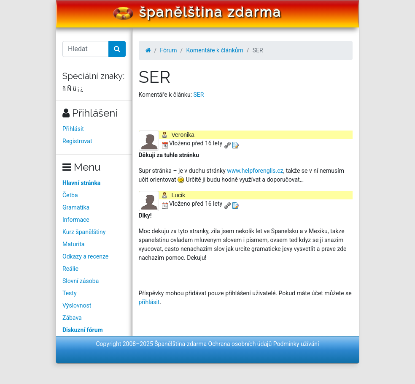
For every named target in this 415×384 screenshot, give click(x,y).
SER (199, 94)
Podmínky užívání (296, 343)
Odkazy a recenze (85, 256)
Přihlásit (73, 128)
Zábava (72, 317)
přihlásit (149, 302)
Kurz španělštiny (83, 232)
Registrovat (77, 141)
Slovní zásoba (80, 281)
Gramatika (75, 207)
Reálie (70, 268)
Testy (69, 293)
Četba (70, 195)
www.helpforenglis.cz (255, 170)
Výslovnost (76, 305)
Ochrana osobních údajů (240, 343)
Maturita (73, 244)
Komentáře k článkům (214, 50)
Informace (75, 219)
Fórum (168, 50)
